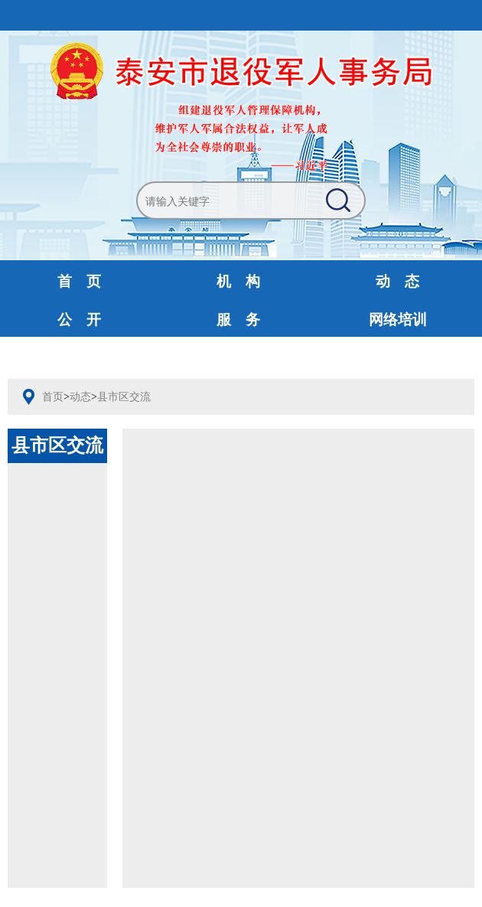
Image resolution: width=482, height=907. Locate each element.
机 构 (238, 281)
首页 (53, 397)
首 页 (79, 281)
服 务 (238, 320)
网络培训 (398, 320)
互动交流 (79, 358)
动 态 (397, 281)
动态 (80, 397)
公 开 (79, 320)
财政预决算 (238, 358)
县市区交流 (124, 397)
